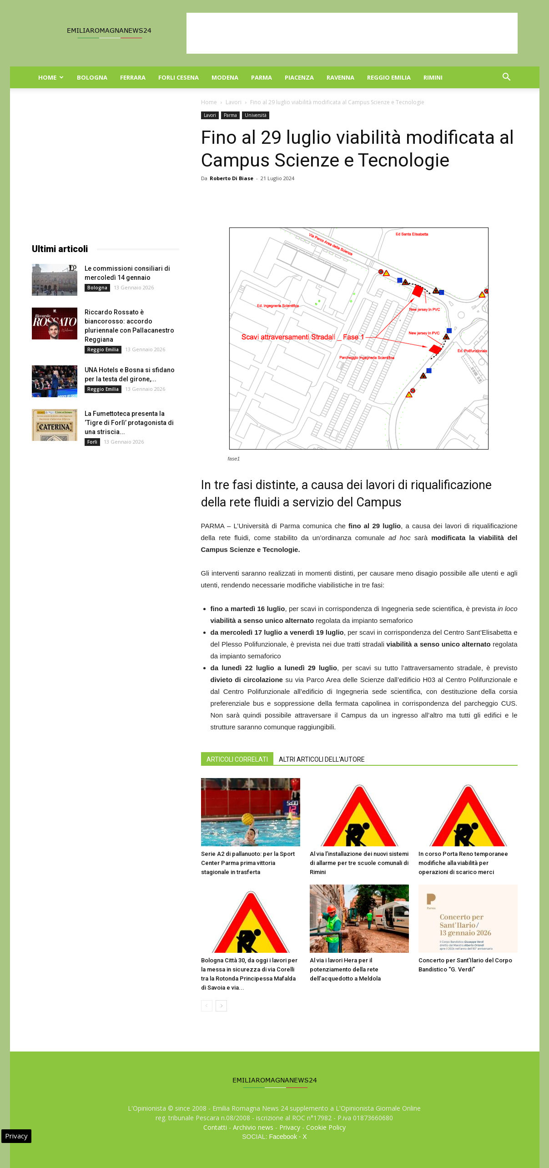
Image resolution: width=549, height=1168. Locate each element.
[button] (507, 78)
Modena (225, 77)
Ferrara (133, 77)
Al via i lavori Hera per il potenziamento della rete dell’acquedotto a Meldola (345, 969)
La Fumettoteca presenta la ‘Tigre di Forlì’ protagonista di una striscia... (129, 422)
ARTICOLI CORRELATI (237, 759)
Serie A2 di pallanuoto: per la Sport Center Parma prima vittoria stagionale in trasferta (248, 862)
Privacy (289, 1127)
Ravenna (340, 77)
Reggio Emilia (389, 77)
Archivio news (253, 1127)
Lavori (234, 102)
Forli (92, 442)
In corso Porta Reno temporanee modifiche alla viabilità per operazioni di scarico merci (463, 862)
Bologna (92, 77)
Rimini (433, 77)
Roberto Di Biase (231, 178)
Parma (261, 77)
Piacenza (299, 77)
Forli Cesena (178, 77)
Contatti (215, 1127)
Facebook (283, 1136)
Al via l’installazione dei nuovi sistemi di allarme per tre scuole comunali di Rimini (359, 862)
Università (256, 115)
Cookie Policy (326, 1127)
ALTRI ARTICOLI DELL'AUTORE (322, 759)
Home (51, 77)
